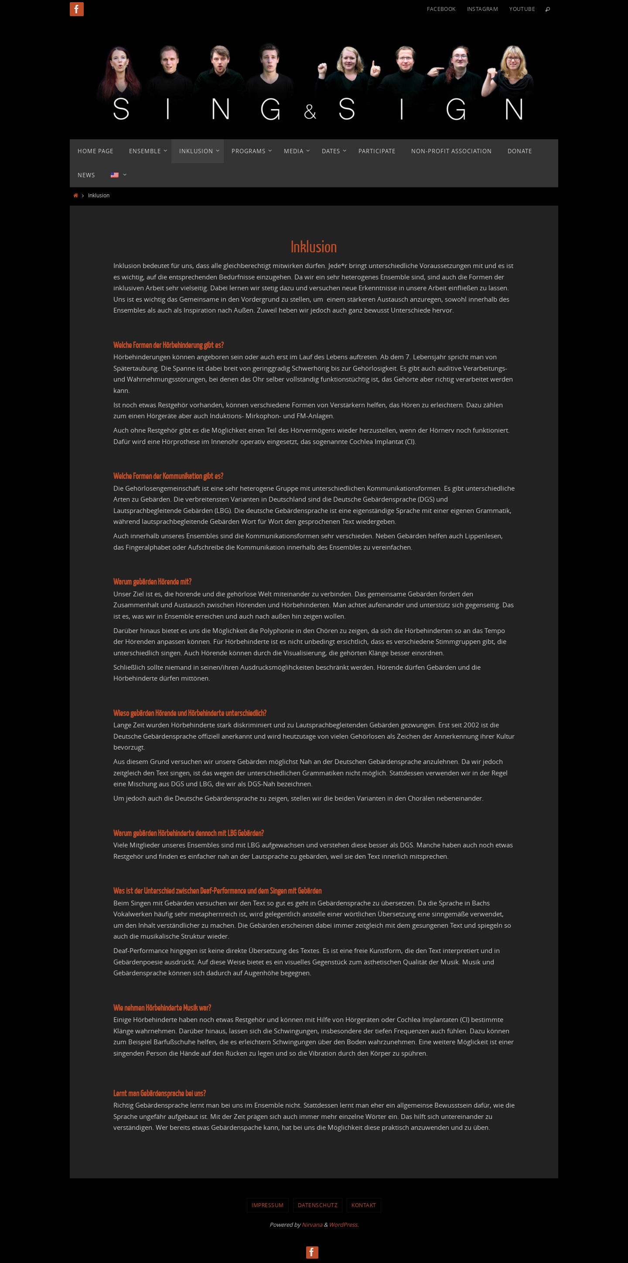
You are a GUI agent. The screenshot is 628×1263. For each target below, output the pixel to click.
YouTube (522, 8)
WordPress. (343, 1225)
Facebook (441, 8)
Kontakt (364, 1204)
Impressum (268, 1204)
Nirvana (312, 1225)
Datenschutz (318, 1204)
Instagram (482, 8)
